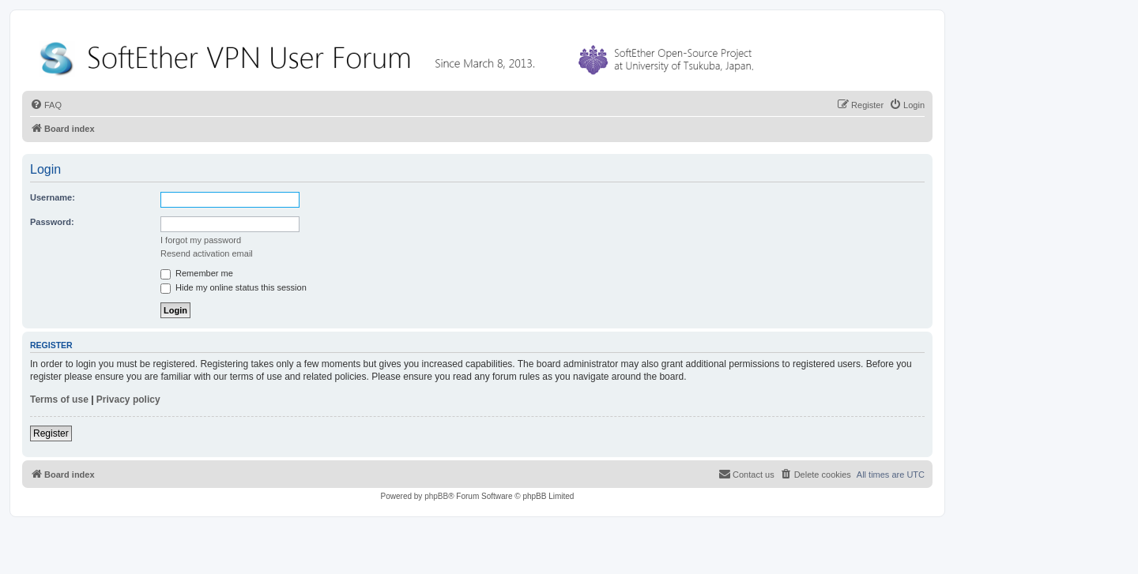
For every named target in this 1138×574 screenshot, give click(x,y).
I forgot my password (200, 240)
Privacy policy (128, 399)
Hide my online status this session (233, 287)
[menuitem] (46, 105)
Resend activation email (206, 253)
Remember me (196, 273)
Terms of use (59, 399)
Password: (52, 222)
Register (51, 433)
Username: (52, 197)
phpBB (436, 496)
